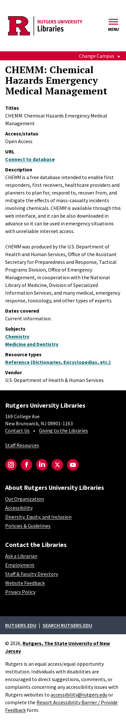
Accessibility (19, 508)
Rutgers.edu (20, 625)
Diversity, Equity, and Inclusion (38, 517)
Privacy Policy (20, 592)
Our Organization (24, 499)
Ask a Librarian (21, 556)
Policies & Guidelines (28, 526)
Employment (19, 565)
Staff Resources (22, 445)
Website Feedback (25, 583)
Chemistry (17, 336)
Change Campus (96, 56)
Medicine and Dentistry (31, 344)
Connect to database (30, 159)
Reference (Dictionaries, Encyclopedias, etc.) (58, 362)
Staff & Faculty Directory (31, 574)
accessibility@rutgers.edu (79, 694)
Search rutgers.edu (67, 625)
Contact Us (17, 430)
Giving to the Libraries (63, 430)
